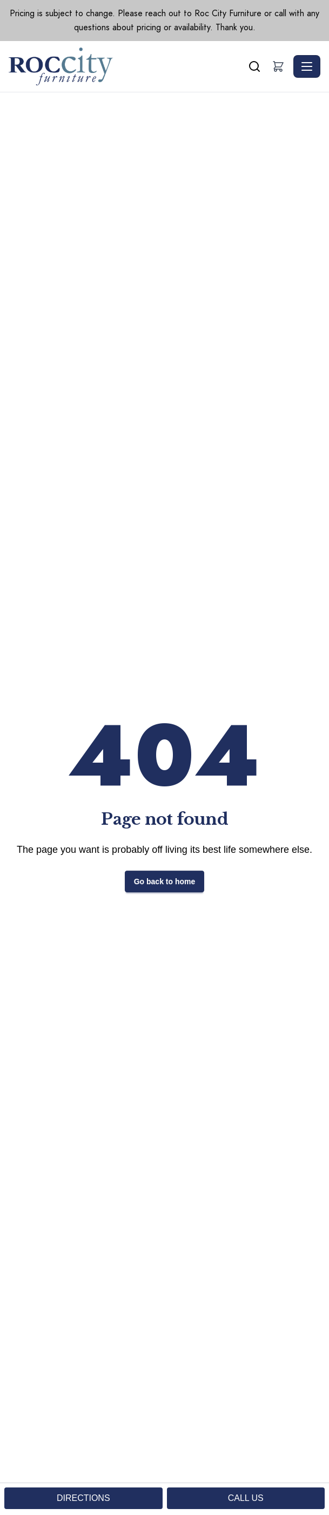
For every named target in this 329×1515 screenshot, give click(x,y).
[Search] (254, 66)
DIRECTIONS (83, 1498)
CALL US (246, 1498)
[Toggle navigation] (306, 66)
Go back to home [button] (165, 881)
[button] (278, 66)
